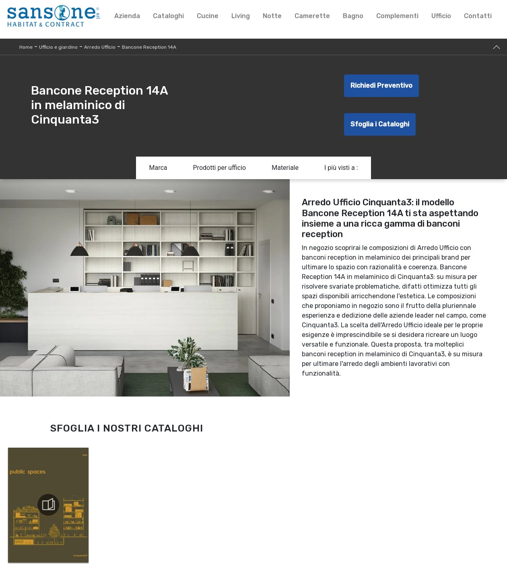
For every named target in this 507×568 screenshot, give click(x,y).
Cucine (207, 16)
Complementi (397, 16)
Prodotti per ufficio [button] (219, 167)
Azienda (127, 16)
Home (26, 47)
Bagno (353, 16)
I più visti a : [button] (341, 167)
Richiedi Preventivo (381, 85)
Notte (272, 16)
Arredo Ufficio (99, 47)
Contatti (478, 16)
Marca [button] (158, 167)
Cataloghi (168, 16)
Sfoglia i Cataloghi (379, 124)
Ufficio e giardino (58, 47)
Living (240, 16)
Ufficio (441, 16)
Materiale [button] (285, 167)
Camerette (312, 16)
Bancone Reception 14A (149, 47)
